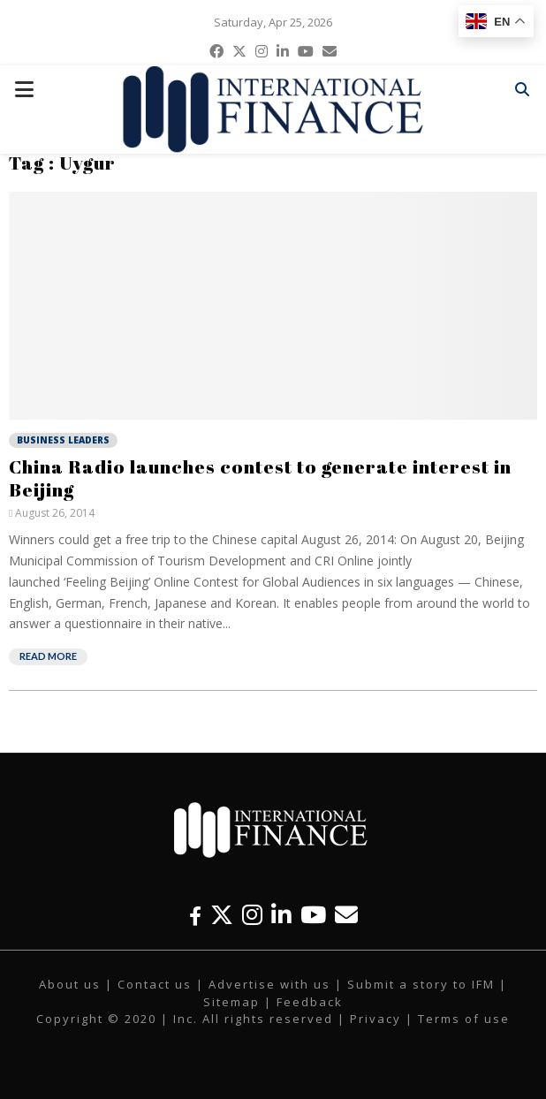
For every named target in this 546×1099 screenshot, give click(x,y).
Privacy (375, 1019)
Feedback (310, 1002)
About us (70, 984)
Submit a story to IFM (421, 984)
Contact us (155, 984)
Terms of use (464, 1019)
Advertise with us (269, 984)
